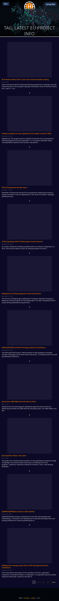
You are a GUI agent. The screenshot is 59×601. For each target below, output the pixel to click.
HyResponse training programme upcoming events (21, 293)
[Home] (29, 6)
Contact (26, 598)
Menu (6, 4)
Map (50, 4)
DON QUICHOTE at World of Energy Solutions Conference (24, 347)
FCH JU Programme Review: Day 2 (14, 187)
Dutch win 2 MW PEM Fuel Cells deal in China (19, 402)
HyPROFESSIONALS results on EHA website (18, 511)
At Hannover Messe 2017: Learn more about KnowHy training (25, 79)
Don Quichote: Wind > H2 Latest (14, 456)
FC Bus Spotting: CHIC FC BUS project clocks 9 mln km (22, 241)
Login (33, 598)
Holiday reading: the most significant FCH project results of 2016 (26, 133)
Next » (54, 582)
